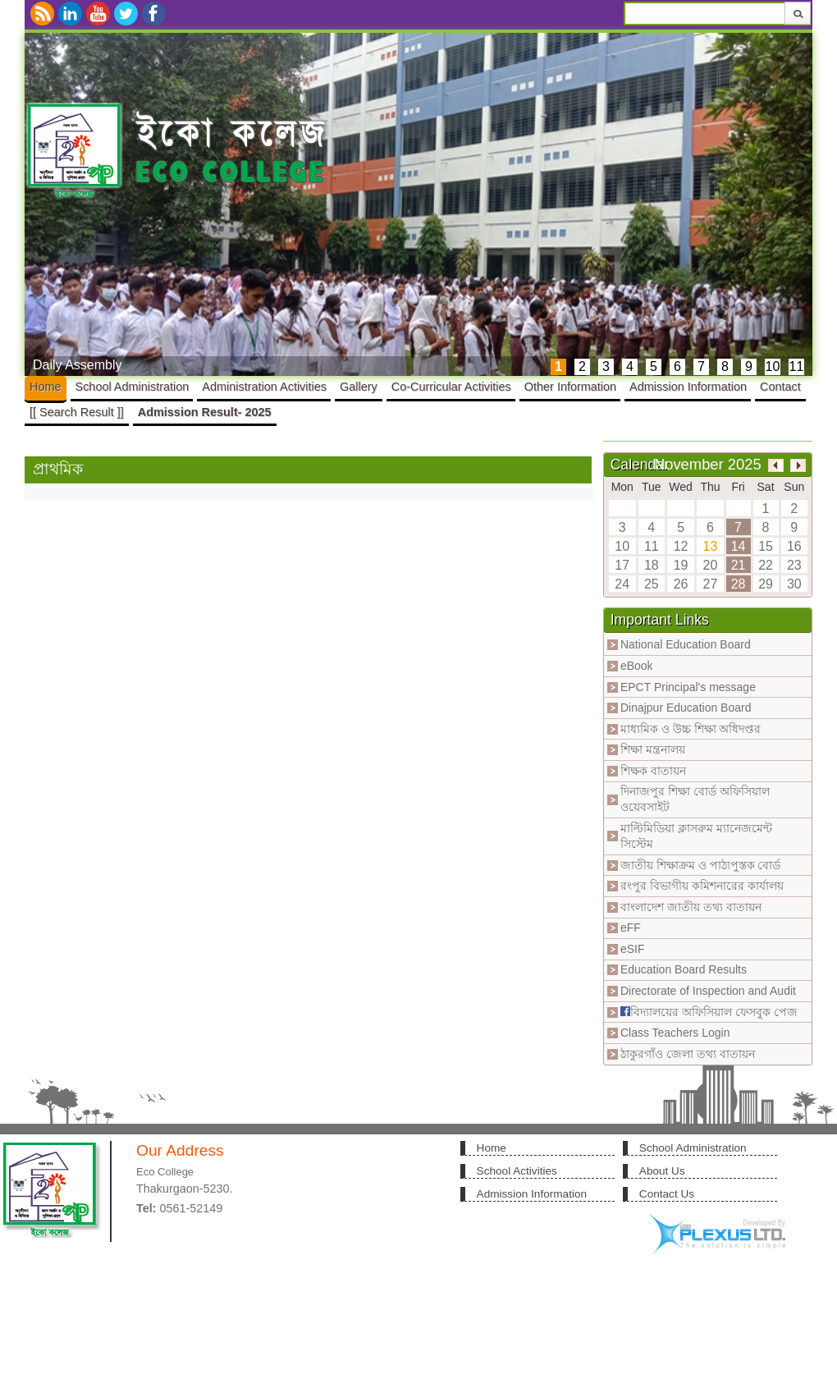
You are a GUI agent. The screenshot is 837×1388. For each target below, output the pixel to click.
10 (773, 366)
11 (796, 366)
